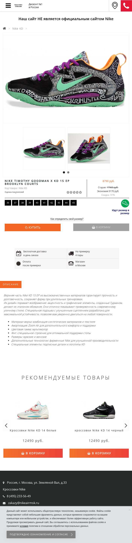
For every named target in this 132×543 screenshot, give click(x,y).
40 (37, 202)
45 (73, 202)
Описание (11, 284)
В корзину (101, 227)
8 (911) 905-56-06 (126, 5)
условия (24, 526)
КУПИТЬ (34, 227)
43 (59, 202)
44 (66, 202)
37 (15, 202)
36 (8, 202)
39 (29, 202)
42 (51, 202)
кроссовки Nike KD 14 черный (99, 430)
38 (22, 202)
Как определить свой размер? (66, 219)
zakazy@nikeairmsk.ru (23, 503)
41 (44, 202)
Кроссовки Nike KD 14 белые (33, 430)
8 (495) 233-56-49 (19, 496)
